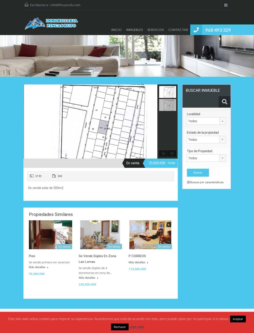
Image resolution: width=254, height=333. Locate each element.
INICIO (116, 30)
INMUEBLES (134, 30)
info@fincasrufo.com (65, 5)
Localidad (193, 114)
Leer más (137, 326)
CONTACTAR (178, 30)
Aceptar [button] (238, 319)
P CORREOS (137, 256)
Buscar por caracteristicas (205, 182)
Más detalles (38, 267)
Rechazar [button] (120, 327)
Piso (32, 256)
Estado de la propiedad (203, 132)
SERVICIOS (155, 30)
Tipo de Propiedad (199, 151)
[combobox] (206, 121)
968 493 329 (218, 30)
